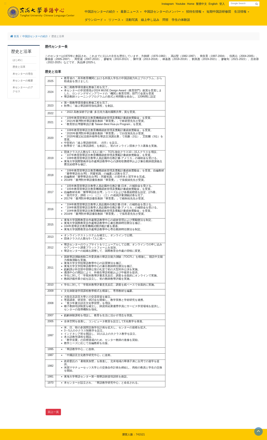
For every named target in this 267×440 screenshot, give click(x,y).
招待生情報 (193, 11)
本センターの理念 (23, 73)
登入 (222, 3)
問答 (165, 19)
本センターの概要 (23, 80)
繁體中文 (201, 3)
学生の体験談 (181, 19)
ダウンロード (94, 19)
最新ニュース (130, 11)
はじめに (18, 59)
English (213, 3)
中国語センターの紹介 (100, 11)
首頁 (14, 36)
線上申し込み (150, 19)
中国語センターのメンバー (162, 11)
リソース (114, 19)
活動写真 (132, 19)
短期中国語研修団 (219, 11)
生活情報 (240, 11)
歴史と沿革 (19, 66)
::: (5, 3)
